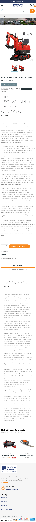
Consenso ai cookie (6, 520)
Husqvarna (27, 453)
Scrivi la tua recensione (9, 85)
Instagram (6, 494)
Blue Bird (9, 453)
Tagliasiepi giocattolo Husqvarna (27, 455)
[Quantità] (3, 246)
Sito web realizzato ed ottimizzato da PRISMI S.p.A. (12, 516)
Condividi (7, 254)
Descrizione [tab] (18, 265)
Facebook (2, 494)
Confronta (4, 251)
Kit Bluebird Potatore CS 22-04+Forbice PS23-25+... (9, 455)
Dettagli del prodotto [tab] (18, 269)
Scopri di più (4, 482)
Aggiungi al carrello (20, 246)
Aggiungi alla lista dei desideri (9, 258)
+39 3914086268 (12, 489)
